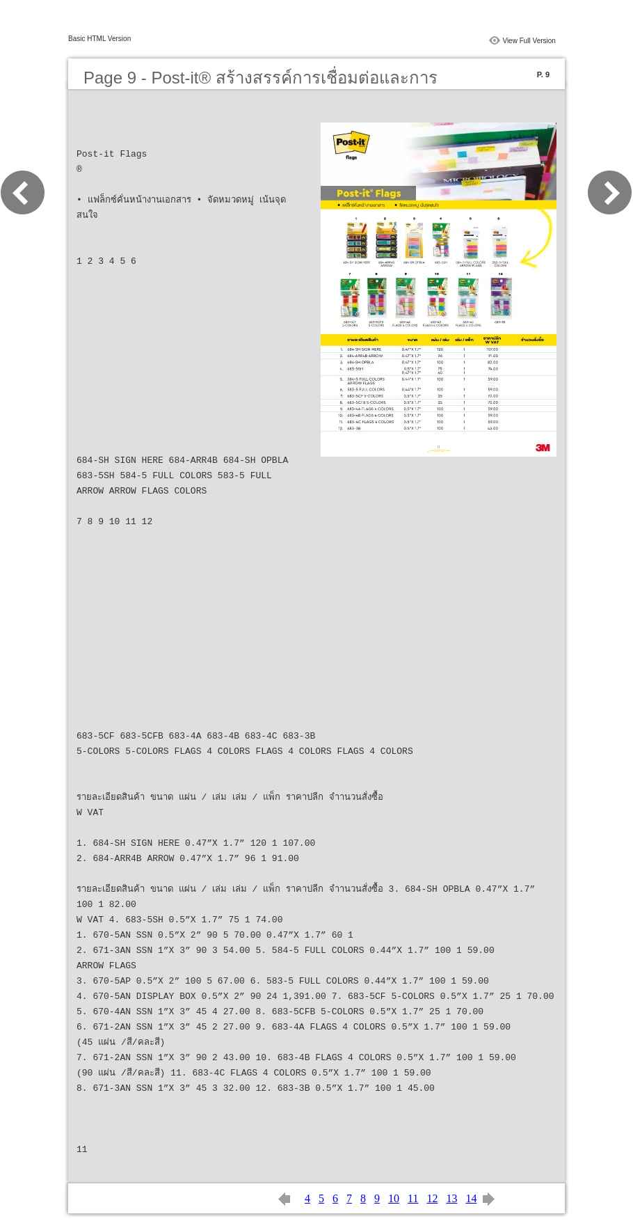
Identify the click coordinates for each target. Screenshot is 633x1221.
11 (413, 1198)
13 (451, 1198)
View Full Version (529, 41)
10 (393, 1198)
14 (470, 1198)
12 (432, 1198)
